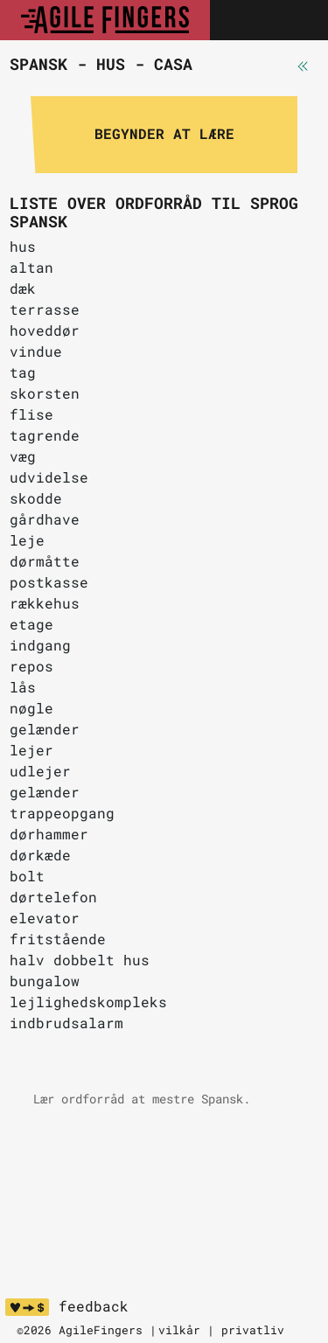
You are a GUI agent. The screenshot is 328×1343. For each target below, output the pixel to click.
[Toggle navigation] (295, 20)
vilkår (179, 1330)
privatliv (252, 1330)
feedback (94, 1306)
